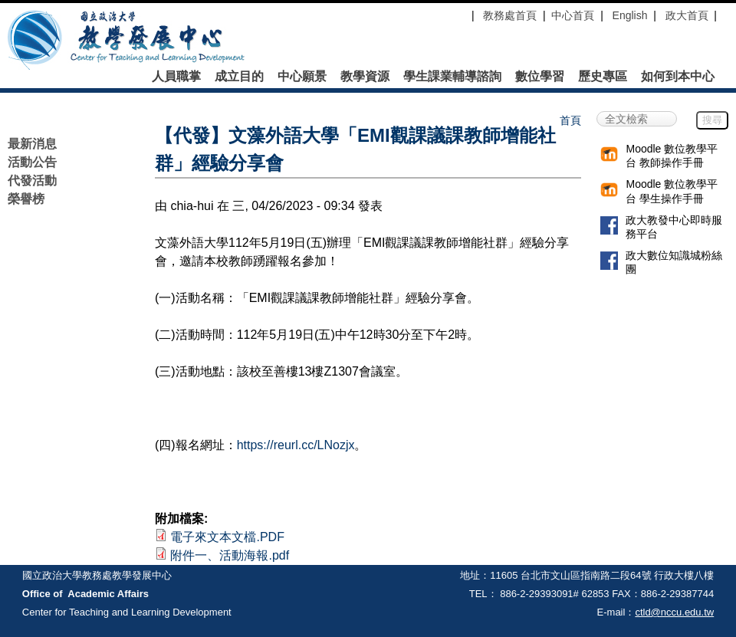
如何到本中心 (678, 77)
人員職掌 (176, 77)
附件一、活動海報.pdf (229, 555)
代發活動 (32, 180)
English (630, 15)
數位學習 (539, 77)
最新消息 (32, 143)
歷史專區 (602, 77)
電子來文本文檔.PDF (227, 536)
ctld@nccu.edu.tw (674, 612)
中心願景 (302, 77)
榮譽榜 (26, 198)
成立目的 (239, 77)
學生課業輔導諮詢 (452, 77)
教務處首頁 (508, 15)
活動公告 (32, 162)
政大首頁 (686, 15)
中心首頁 (572, 15)
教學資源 (364, 77)
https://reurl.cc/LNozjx (296, 444)
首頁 (570, 120)
